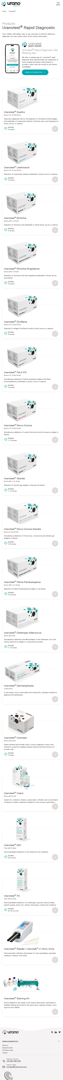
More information (35, 72)
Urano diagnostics (31, 1041)
